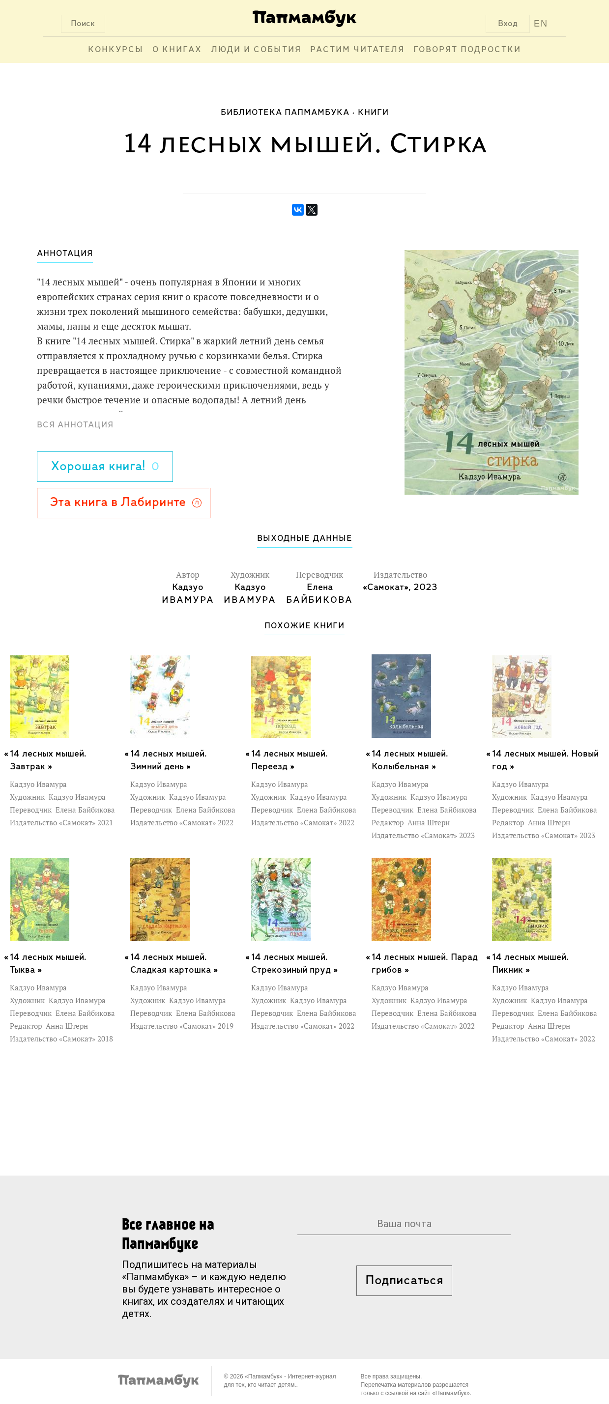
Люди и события (256, 50)
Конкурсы (116, 50)
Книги (373, 112)
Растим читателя (357, 50)
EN (541, 23)
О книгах (177, 50)
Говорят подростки (467, 50)
